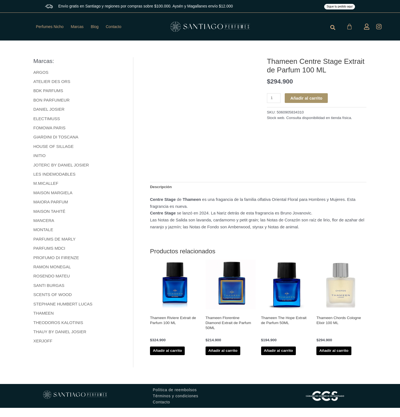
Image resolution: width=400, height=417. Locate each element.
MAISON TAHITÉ (49, 212)
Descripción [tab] (162, 187)
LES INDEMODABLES (54, 175)
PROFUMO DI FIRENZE (56, 259)
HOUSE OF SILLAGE (53, 147)
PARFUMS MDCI (49, 250)
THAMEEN (43, 315)
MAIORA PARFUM (50, 203)
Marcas (77, 26)
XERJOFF (42, 343)
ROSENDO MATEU (51, 278)
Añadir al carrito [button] (170, 356)
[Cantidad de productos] (274, 98)
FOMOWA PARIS (49, 128)
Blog (95, 26)
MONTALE (43, 231)
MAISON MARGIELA (52, 193)
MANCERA (43, 222)
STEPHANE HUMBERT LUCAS (62, 306)
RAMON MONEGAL (52, 268)
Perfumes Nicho (50, 26)
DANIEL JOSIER (48, 109)
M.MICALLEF (45, 184)
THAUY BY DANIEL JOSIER (59, 334)
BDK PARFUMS (48, 91)
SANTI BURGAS (48, 287)
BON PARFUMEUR (51, 100)
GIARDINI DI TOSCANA (55, 137)
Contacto (113, 26)
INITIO (39, 156)
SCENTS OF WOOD (52, 297)
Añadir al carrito (308, 98)
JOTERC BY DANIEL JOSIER (61, 165)
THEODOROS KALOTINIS (58, 325)
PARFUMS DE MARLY (54, 240)
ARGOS (40, 72)
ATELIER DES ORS (51, 81)
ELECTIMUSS (46, 119)
